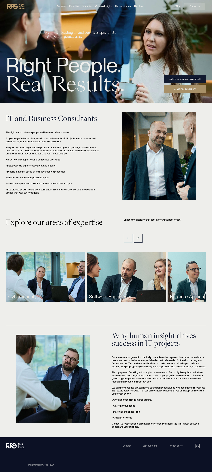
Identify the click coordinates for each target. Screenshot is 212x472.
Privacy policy (176, 445)
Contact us (194, 6)
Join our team (150, 445)
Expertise (74, 6)
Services (61, 6)
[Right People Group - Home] (16, 6)
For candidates (123, 6)
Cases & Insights (103, 6)
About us (138, 6)
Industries (87, 6)
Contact (127, 445)
